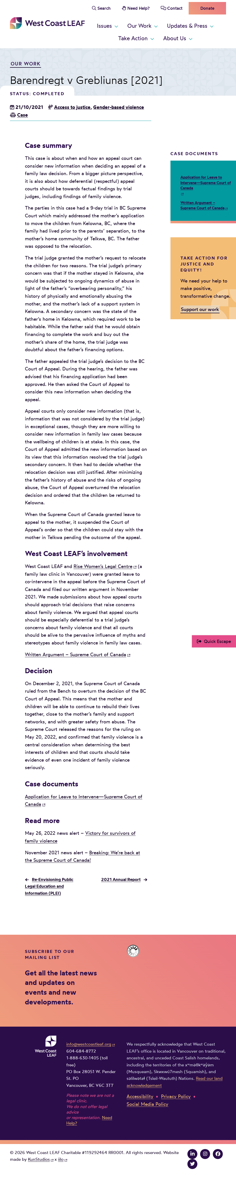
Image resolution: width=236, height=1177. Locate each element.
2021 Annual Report (121, 879)
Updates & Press (187, 25)
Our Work (139, 25)
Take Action (133, 38)
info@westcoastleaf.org (88, 1044)
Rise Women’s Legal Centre (103, 566)
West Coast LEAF (47, 23)
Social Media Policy (147, 1104)
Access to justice (72, 107)
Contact (174, 8)
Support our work (200, 309)
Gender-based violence (118, 107)
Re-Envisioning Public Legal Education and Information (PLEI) (49, 886)
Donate (207, 8)
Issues (104, 25)
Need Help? (138, 8)
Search (104, 8)
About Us (174, 38)
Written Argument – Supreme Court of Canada (75, 654)
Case (22, 115)
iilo (61, 1159)
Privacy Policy (176, 1096)
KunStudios (39, 1159)
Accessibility (140, 1096)
